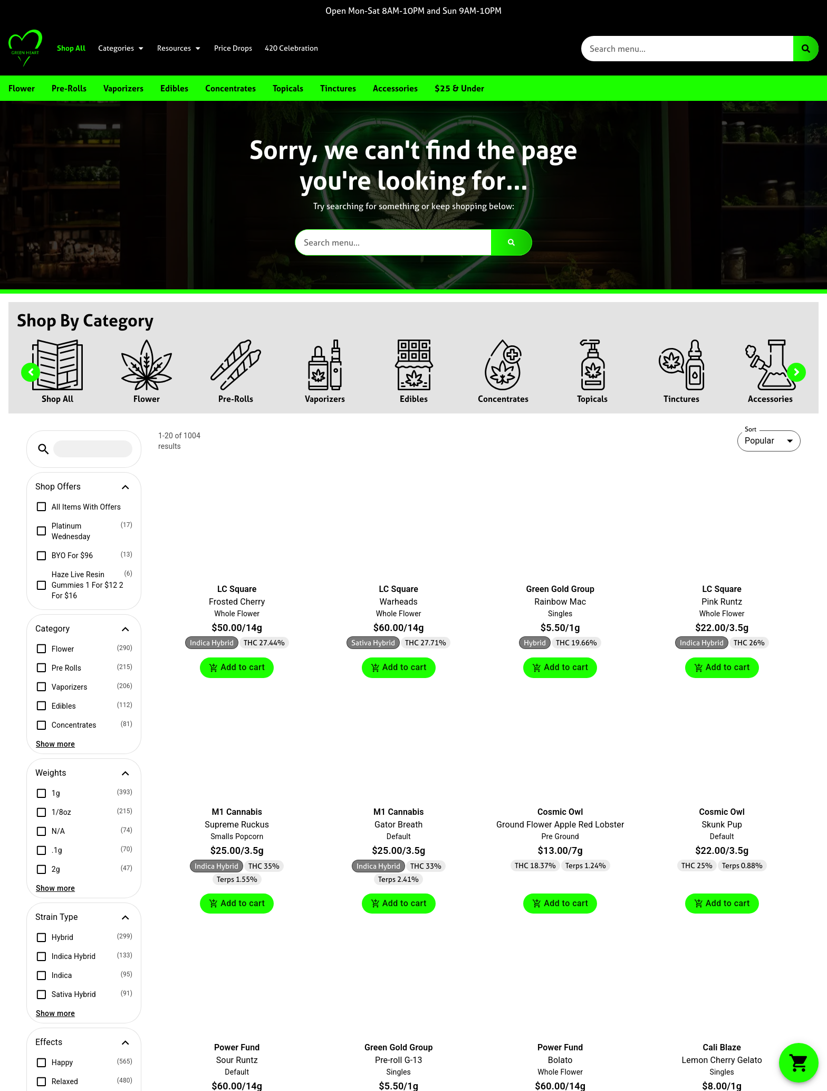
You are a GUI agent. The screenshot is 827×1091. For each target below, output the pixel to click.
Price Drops (233, 48)
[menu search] (92, 449)
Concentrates (503, 399)
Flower (146, 399)
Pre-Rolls (235, 399)
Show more (55, 744)
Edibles (414, 399)
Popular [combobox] (759, 441)
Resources (179, 48)
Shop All (71, 48)
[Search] (806, 48)
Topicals (592, 399)
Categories (121, 48)
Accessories (770, 399)
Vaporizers (325, 399)
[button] (43, 449)
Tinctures (681, 399)
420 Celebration (291, 48)
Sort (751, 429)
